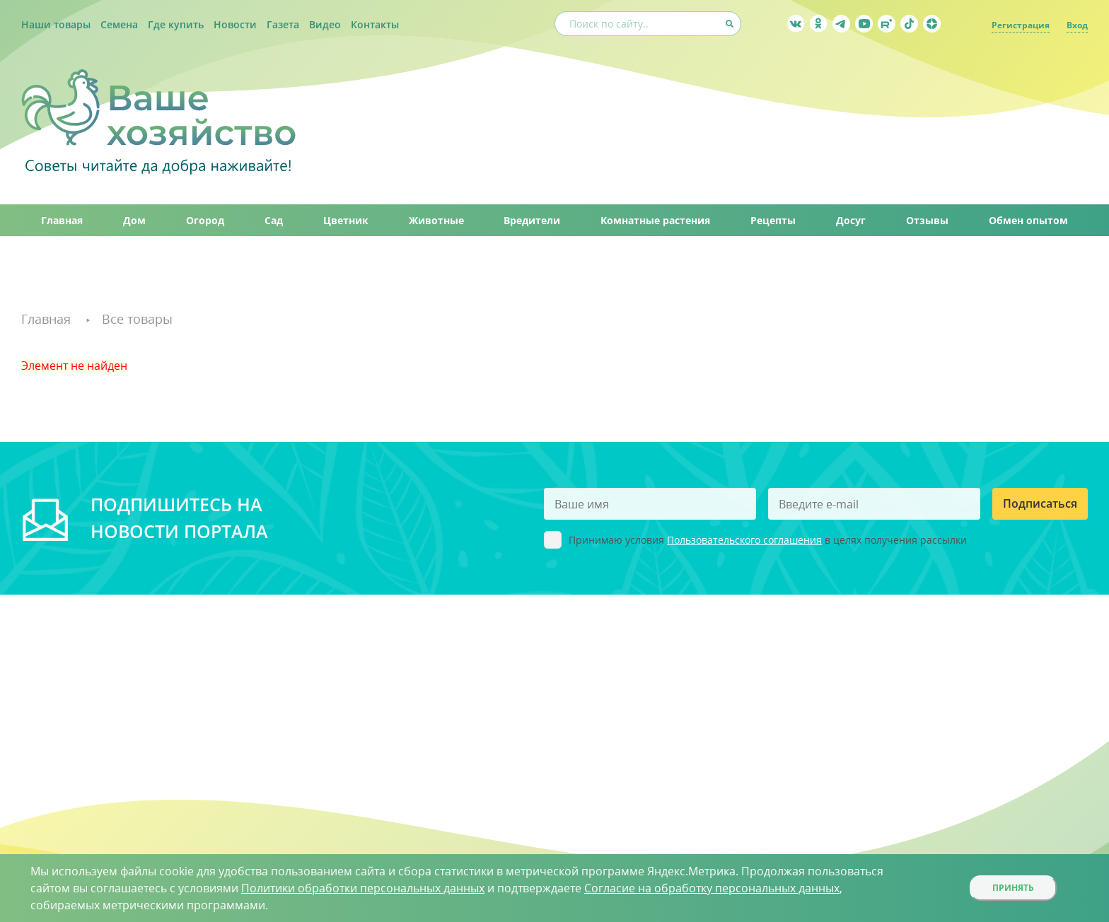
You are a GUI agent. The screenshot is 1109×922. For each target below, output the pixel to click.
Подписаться (1040, 503)
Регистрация (1021, 25)
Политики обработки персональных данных (362, 888)
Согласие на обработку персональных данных (712, 888)
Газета (283, 24)
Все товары (137, 318)
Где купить (176, 24)
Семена (119, 24)
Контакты (375, 24)
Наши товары (56, 24)
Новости (235, 24)
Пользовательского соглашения (744, 540)
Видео (325, 24)
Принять (1013, 888)
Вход (1077, 25)
